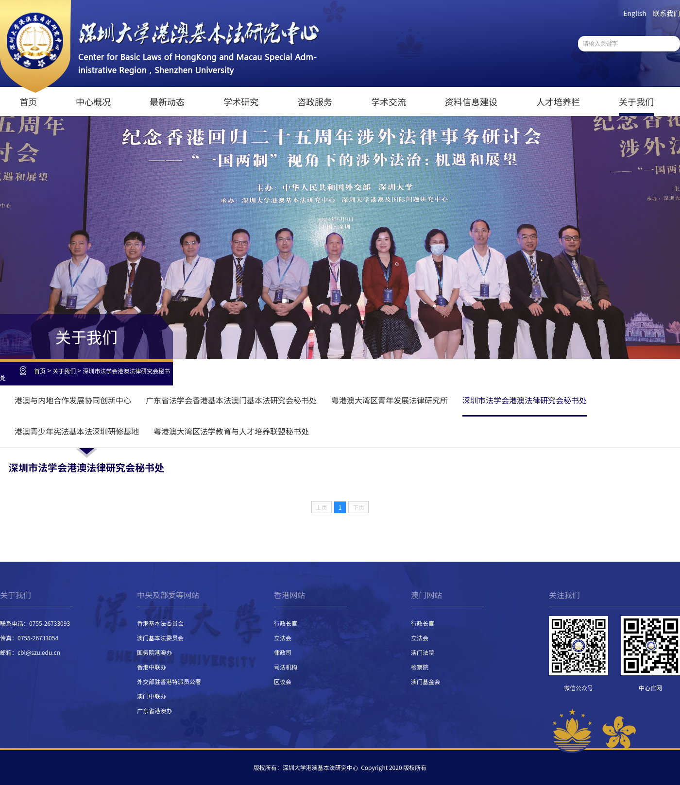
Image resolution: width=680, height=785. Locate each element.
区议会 (282, 681)
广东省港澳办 (154, 710)
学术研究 (240, 101)
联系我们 (666, 13)
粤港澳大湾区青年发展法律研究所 (389, 400)
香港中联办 (151, 667)
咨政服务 (314, 101)
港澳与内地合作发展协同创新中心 (73, 400)
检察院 (419, 667)
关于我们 (636, 101)
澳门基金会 (425, 681)
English (634, 13)
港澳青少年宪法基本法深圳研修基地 (77, 431)
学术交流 (388, 101)
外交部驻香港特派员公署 (169, 681)
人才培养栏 (558, 101)
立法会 (282, 638)
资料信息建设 (471, 101)
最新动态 (167, 101)
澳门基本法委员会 (160, 638)
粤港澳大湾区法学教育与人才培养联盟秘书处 (231, 431)
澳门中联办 (151, 696)
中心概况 (93, 101)
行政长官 (285, 623)
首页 (28, 101)
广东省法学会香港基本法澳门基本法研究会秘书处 (231, 400)
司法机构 (285, 667)
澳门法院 (422, 652)
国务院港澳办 (154, 652)
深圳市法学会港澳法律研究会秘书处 (85, 374)
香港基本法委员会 (160, 623)
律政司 (282, 652)
